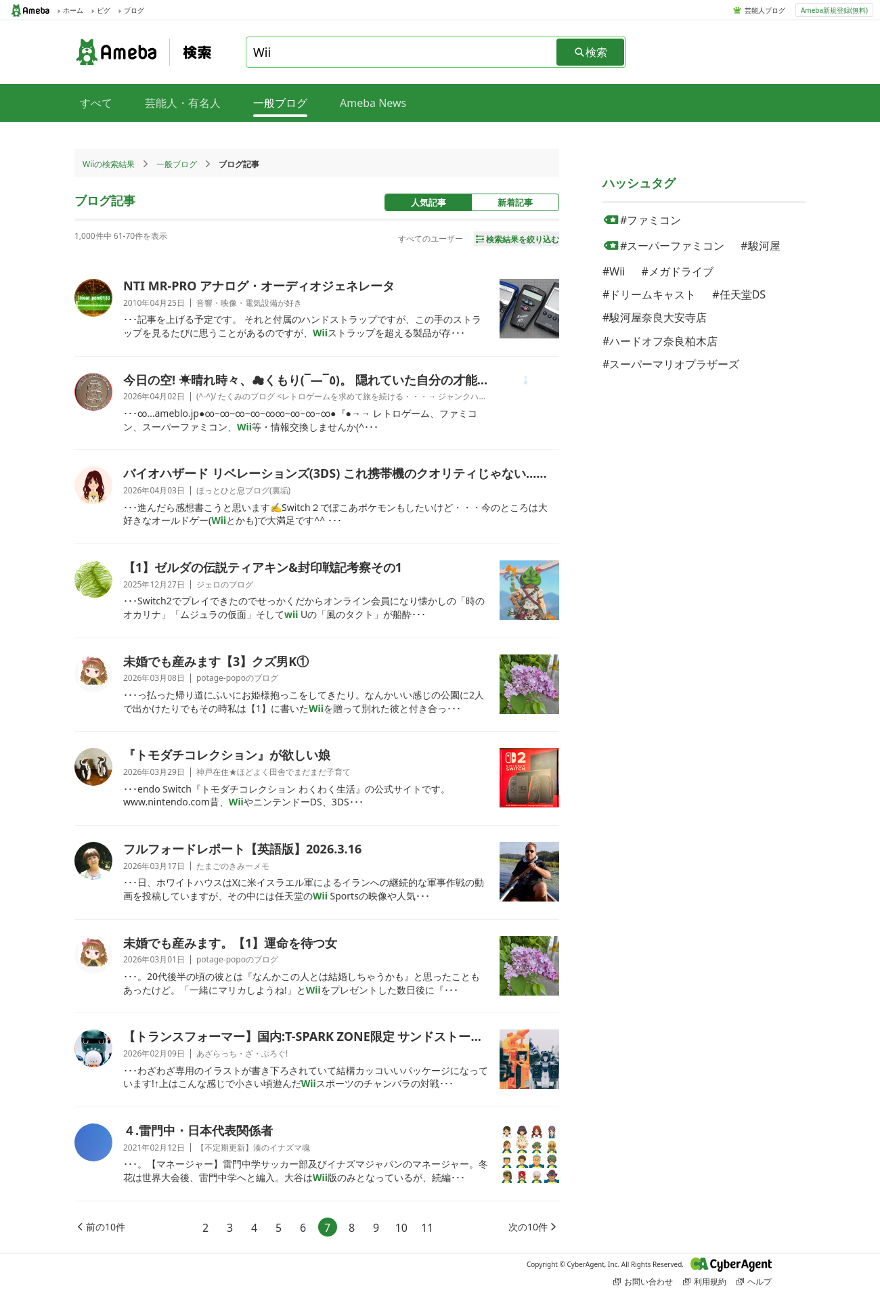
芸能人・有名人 (183, 102)
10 (401, 1227)
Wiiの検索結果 (109, 164)
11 (427, 1227)
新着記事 (515, 202)
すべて (96, 102)
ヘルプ (754, 1281)
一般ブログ (176, 164)
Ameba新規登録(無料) (834, 10)
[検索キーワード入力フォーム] (402, 52)
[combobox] (402, 52)
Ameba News (373, 102)
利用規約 (704, 1281)
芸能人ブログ (765, 10)
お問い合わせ (643, 1281)
